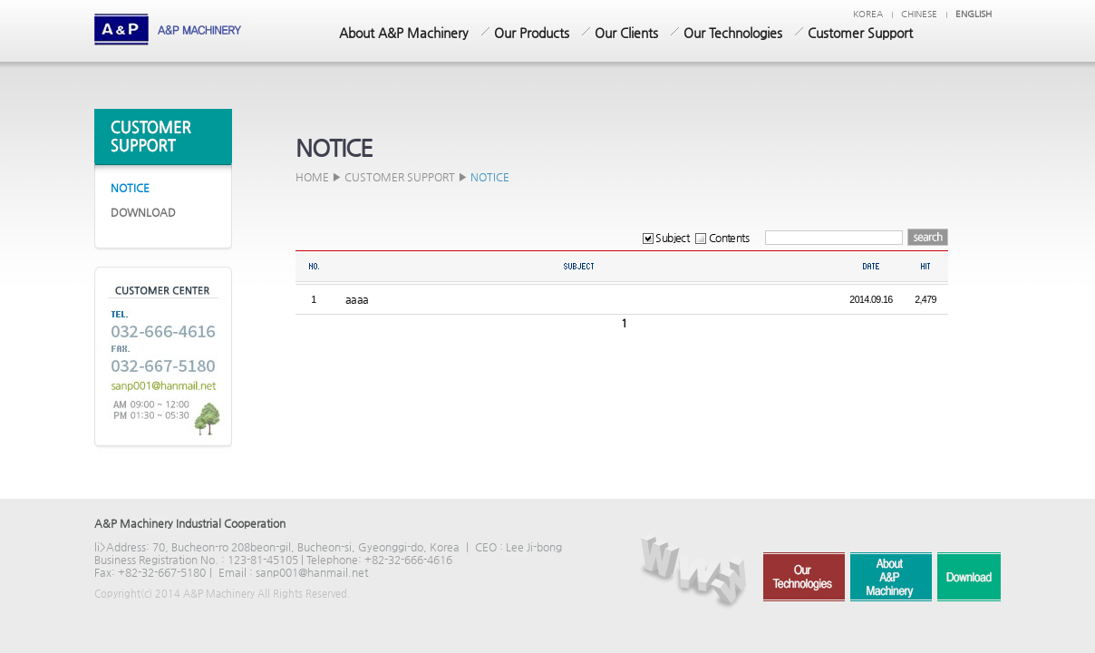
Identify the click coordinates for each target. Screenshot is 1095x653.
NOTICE (130, 187)
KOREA (868, 14)
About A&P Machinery (404, 32)
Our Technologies (732, 32)
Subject (666, 237)
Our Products (531, 32)
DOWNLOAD (143, 212)
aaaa (357, 299)
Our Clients (626, 32)
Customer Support (860, 32)
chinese (919, 14)
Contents (722, 237)
